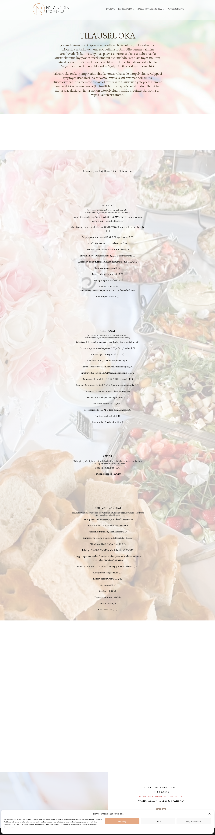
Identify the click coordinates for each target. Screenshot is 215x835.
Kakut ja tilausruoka (150, 9)
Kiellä (158, 821)
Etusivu (110, 9)
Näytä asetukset (193, 821)
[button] (209, 813)
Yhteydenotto (175, 9)
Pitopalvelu (125, 9)
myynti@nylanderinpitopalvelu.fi (161, 796)
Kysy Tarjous (107, 134)
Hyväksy (122, 821)
